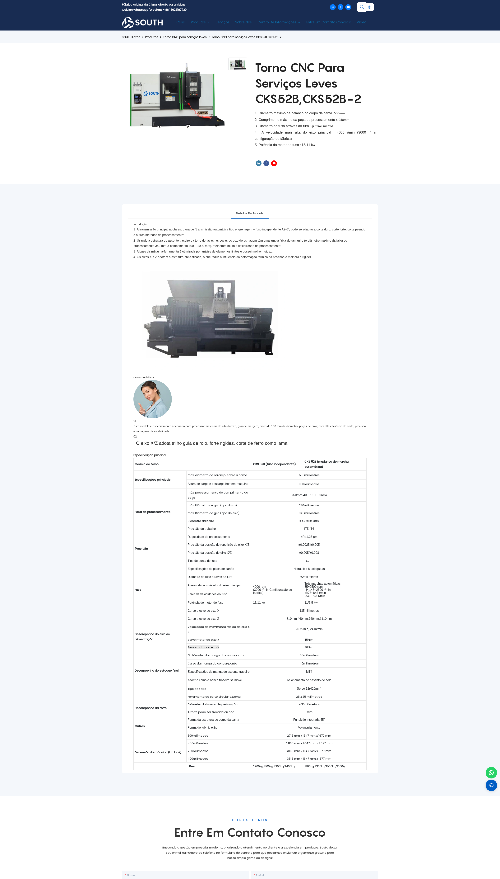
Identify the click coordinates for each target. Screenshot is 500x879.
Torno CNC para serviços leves (185, 37)
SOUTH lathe (131, 37)
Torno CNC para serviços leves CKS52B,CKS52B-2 (246, 37)
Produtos (151, 37)
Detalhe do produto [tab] (250, 213)
